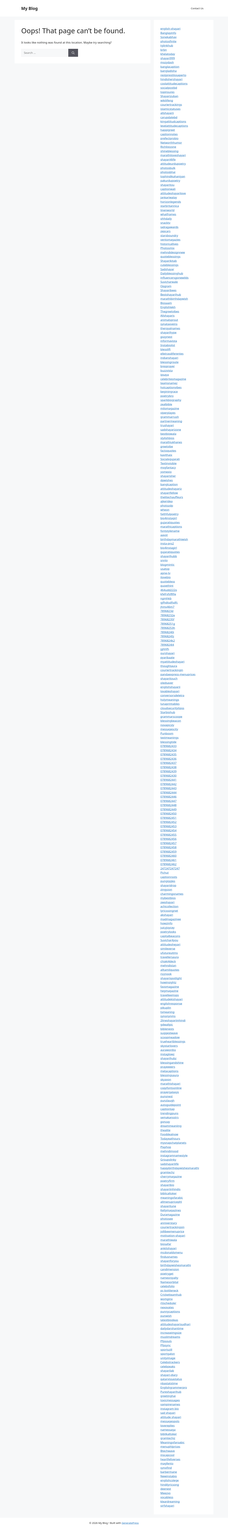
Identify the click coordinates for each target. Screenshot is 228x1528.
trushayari (167, 425)
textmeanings (169, 737)
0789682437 (168, 763)
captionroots (168, 877)
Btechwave (167, 1451)
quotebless (167, 581)
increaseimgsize (170, 1333)
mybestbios (168, 898)
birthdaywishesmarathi (175, 1265)
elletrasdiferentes (171, 353)
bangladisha (168, 71)
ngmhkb (165, 598)
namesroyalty (169, 1278)
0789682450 (168, 813)
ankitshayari (168, 1248)
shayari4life (168, 159)
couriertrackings (171, 104)
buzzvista (166, 370)
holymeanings (169, 700)
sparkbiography (170, 400)
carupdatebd (168, 117)
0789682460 (168, 856)
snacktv (165, 223)
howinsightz (168, 982)
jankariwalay (168, 197)
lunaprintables (170, 704)
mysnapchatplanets (173, 1143)
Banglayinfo (168, 33)
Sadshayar (167, 269)
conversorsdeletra (172, 695)
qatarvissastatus (171, 1379)
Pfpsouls (166, 1341)
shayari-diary (168, 1375)
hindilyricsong (169, 1484)
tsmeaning (167, 1012)
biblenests (167, 1029)
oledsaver (166, 683)
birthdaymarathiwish (174, 539)
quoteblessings (170, 256)
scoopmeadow (170, 1037)
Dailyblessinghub (171, 273)
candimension (169, 1269)
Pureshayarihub (170, 1392)
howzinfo (166, 923)
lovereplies (167, 1425)
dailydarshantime (171, 1328)
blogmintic (167, 564)
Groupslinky (168, 1159)
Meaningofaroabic (172, 1442)
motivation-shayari (172, 1235)
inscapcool (167, 1455)
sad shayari (167, 1413)
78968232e (167, 615)
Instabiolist (167, 345)
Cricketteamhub (171, 1294)
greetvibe (166, 446)
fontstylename (169, 531)
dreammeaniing (170, 1126)
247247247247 (170, 868)
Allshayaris (167, 315)
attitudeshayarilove (173, 193)
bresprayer (167, 366)
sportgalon (167, 1354)
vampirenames (170, 1404)
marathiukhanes (171, 442)
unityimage (167, 1358)
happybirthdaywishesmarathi (179, 1168)
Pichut (164, 872)
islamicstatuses (170, 109)
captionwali (167, 189)
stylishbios (167, 438)
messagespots (169, 1421)
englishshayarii (170, 687)
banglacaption (169, 67)
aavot (164, 535)
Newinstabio (168, 1476)
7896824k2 (167, 640)
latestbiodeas (169, 1320)
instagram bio (169, 1408)
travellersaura (169, 957)
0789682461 (168, 860)
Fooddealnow (169, 1134)
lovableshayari (169, 691)
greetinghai (168, 1396)
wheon (164, 510)
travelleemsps (169, 995)
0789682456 (168, 839)
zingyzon (166, 889)
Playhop (165, 1147)
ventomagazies (170, 239)
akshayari (166, 915)
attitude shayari (170, 1417)
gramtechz (167, 1172)
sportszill (166, 1349)
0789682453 (168, 826)
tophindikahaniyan (172, 176)
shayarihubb (168, 556)
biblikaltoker (168, 1434)
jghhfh (164, 649)
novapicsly (167, 725)
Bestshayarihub (170, 294)
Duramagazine (170, 1214)
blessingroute (169, 362)
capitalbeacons (170, 936)
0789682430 (168, 775)
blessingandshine (172, 1062)
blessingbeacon (170, 721)
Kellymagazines (170, 1210)
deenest (165, 1489)
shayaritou (167, 185)
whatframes (168, 214)
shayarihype (168, 332)
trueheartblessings (172, 1041)
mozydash (167, 62)
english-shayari (170, 28)
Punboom (166, 733)
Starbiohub (167, 712)
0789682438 (168, 767)
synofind (166, 1468)
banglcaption (169, 484)
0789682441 (168, 780)
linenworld (167, 210)
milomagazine (169, 408)
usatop (165, 569)
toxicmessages (170, 1400)
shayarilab (167, 1370)
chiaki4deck (168, 961)
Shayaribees (168, 290)
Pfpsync (165, 1345)
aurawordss (168, 1050)
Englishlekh (167, 307)
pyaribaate (167, 657)
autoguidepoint (170, 1105)
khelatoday (167, 54)
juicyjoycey (167, 927)
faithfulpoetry (169, 514)
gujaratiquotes (170, 522)
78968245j (167, 636)
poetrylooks (168, 932)
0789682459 (168, 851)
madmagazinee (170, 919)
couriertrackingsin (172, 1227)
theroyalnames (170, 328)
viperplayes (167, 413)
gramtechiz (167, 1438)
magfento (166, 1463)
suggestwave (169, 1033)
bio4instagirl (168, 518)
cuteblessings (169, 265)
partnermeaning (171, 421)
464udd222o (168, 590)
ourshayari (167, 653)
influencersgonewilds (174, 278)
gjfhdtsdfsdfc (169, 602)
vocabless (166, 1497)
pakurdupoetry (170, 180)
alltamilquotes (169, 970)
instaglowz (167, 1054)
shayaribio (167, 1185)
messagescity (169, 729)
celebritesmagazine (173, 379)
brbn (163, 50)
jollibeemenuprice (172, 1231)
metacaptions (169, 1071)
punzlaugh (167, 1100)
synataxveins (168, 324)
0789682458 (168, 847)
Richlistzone (168, 147)
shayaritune (168, 1206)
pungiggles (167, 881)
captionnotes (169, 134)
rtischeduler (168, 1303)
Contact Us (197, 8)
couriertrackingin (171, 670)
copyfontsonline (171, 1088)
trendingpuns (169, 1113)
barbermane (168, 1472)
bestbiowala (168, 434)
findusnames (169, 1257)
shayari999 (167, 58)
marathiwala (168, 1240)
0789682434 (168, 750)
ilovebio (165, 577)
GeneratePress (130, 1523)
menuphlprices (170, 1446)
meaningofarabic (171, 1197)
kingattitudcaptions (173, 121)
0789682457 (168, 843)
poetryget (166, 1273)
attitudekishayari (171, 999)
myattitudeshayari (172, 661)
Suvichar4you (169, 940)
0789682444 (168, 792)
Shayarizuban (169, 96)
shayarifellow (169, 493)
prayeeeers (167, 1067)
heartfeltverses (170, 1459)
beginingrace (169, 391)
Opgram (165, 286)
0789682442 (168, 784)
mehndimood (169, 1151)
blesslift (165, 349)
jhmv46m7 (167, 607)
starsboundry (169, 235)
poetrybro (167, 396)
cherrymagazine (171, 1176)
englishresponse (171, 1003)
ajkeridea (166, 501)
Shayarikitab (168, 261)
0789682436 (168, 759)
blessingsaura (169, 1075)
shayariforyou (169, 1261)
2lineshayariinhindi (173, 1020)
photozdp (166, 505)
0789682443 (168, 788)
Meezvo (165, 1493)
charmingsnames (171, 894)
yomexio (166, 472)
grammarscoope (171, 716)
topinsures (167, 92)
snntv (164, 560)
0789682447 (168, 801)
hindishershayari (171, 79)
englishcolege (169, 1480)
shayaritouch (168, 678)
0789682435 (168, 754)
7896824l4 (167, 645)
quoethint (166, 586)
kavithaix (166, 455)
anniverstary (168, 1223)
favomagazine (169, 986)
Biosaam (166, 303)
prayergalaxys (169, 1092)
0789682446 (168, 797)
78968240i (167, 632)
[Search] (73, 53)
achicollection (169, 906)
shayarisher (168, 476)
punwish (166, 1316)
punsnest (166, 1096)
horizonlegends (170, 202)
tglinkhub (166, 45)
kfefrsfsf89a (168, 594)
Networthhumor (171, 142)
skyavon (165, 1079)
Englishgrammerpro (173, 1387)
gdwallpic (166, 1024)
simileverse (167, 948)
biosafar (165, 1244)
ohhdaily (166, 218)
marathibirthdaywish (174, 299)
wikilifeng (166, 100)
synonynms (167, 1016)
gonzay (165, 1122)
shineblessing (169, 151)
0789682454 (168, 830)
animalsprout (169, 320)
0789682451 (168, 818)
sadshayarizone (170, 429)
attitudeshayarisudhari (175, 1324)
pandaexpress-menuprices (177, 674)
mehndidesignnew (172, 252)
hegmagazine (169, 991)
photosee (166, 1219)
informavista (168, 341)
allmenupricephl (171, 1202)
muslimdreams (170, 1337)
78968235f (167, 619)
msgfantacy (168, 467)
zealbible (166, 404)
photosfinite (168, 41)
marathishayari (170, 1083)
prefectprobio (169, 138)
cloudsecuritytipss (172, 708)
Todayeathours (170, 1138)
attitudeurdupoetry (173, 163)
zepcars (165, 231)
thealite (165, 1130)
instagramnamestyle (174, 1155)
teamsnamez (168, 383)
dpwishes (166, 480)
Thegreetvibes (169, 311)
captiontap (167, 1109)
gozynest (166, 337)
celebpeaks (167, 1366)
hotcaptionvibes (171, 387)
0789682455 (168, 835)
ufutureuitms (169, 953)
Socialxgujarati (170, 459)
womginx (166, 1299)
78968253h (167, 628)
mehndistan (168, 965)
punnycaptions (170, 1311)
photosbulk (167, 168)
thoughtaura (168, 666)
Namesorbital (169, 1282)
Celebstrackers (170, 1362)
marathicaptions (171, 526)
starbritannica (169, 206)
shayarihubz (168, 1058)
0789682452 (168, 822)
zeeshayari (167, 902)
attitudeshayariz (171, 489)
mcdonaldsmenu (171, 1252)
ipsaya (164, 374)
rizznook (166, 974)
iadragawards (169, 227)
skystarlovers (169, 1046)
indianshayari (169, 358)
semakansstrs (169, 1117)
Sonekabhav (168, 37)
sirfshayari (167, 1505)
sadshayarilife (169, 1164)
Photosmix (167, 248)
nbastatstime (169, 1383)
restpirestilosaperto (173, 75)
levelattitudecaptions (174, 126)
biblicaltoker (168, 1193)
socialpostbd (168, 88)
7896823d (166, 611)
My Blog (29, 8)
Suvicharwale (169, 282)
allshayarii (167, 113)
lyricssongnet (169, 911)
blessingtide (168, 742)
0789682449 (168, 809)
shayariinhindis (170, 1189)
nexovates (167, 1307)
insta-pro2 (167, 543)
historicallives (169, 244)
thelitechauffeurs (171, 497)
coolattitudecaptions (174, 83)
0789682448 (168, 805)
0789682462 (168, 864)
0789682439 (168, 771)
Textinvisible (168, 463)
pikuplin (165, 1008)
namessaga (167, 1430)
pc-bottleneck (169, 1290)
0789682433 (168, 746)
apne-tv (165, 573)
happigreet (167, 130)
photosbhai (167, 172)
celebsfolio (167, 1286)
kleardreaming (170, 1501)
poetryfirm (167, 1181)
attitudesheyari (170, 944)
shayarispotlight (171, 978)
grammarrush (169, 417)
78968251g (167, 624)
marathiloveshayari (173, 155)
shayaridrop (168, 885)
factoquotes (168, 450)
